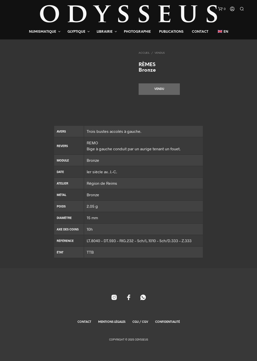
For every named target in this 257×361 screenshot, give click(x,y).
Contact (200, 31)
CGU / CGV (140, 322)
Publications (171, 31)
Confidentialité (167, 322)
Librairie (105, 31)
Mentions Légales (111, 322)
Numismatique (42, 31)
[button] (222, 8)
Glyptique (76, 31)
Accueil (144, 53)
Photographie (137, 31)
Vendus (160, 53)
